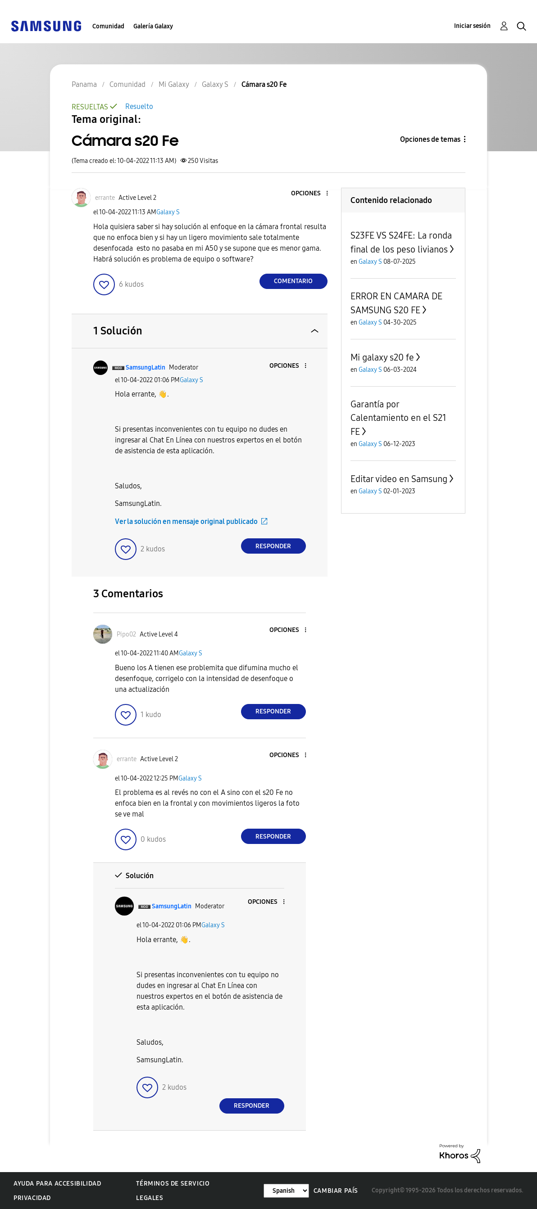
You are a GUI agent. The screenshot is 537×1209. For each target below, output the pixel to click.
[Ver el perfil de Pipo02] (126, 634)
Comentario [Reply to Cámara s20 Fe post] (293, 281)
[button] (312, 193)
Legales (149, 1198)
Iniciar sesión (472, 26)
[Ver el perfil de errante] (105, 198)
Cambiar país (336, 1191)
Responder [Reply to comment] (273, 546)
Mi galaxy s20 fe (382, 357)
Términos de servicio (172, 1183)
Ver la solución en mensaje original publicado (186, 521)
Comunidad (108, 26)
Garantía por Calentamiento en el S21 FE (398, 418)
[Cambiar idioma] (286, 1191)
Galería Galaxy (153, 26)
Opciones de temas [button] (430, 139)
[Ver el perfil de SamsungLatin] (145, 367)
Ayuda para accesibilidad (57, 1183)
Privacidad (32, 1198)
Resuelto (139, 106)
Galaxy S (168, 212)
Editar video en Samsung (398, 479)
